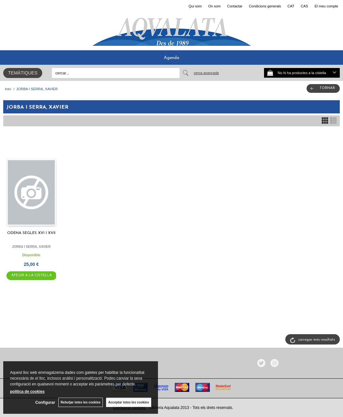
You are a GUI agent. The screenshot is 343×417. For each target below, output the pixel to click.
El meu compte (326, 6)
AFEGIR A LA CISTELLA (31, 275)
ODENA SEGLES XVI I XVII (31, 233)
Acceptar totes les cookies (128, 402)
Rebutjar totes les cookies (81, 402)
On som (214, 6)
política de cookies (27, 391)
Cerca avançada (206, 73)
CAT (291, 6)
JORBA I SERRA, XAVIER (31, 246)
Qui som (195, 6)
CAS (304, 6)
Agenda (171, 57)
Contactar (234, 6)
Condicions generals (265, 6)
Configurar (45, 402)
